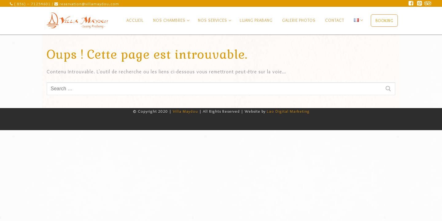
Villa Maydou (185, 111)
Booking (384, 20)
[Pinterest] (419, 3)
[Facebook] (411, 3)
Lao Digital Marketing (288, 111)
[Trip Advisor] (428, 3)
